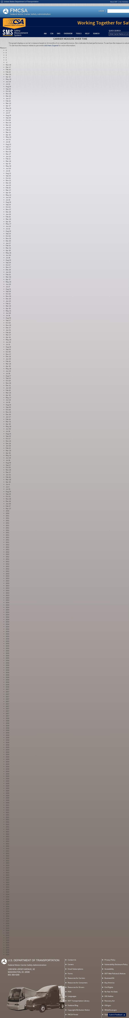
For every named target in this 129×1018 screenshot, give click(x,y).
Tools (78, 33)
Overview (68, 33)
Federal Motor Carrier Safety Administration (27, 965)
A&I (45, 33)
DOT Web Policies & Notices (115, 973)
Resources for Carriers (76, 978)
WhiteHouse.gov (111, 1010)
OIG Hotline (109, 996)
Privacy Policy (110, 960)
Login (101, 11)
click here (47, 45)
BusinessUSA (109, 978)
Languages (72, 996)
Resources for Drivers (76, 987)
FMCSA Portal (73, 1014)
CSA (51, 33)
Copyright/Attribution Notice (79, 1010)
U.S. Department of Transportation (33, 960)
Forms (70, 973)
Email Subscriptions (75, 969)
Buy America (109, 982)
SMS (58, 33)
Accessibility (109, 969)
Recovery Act (110, 1001)
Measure (3, 48)
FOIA (69, 991)
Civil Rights (109, 987)
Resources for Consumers (77, 982)
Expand (55, 45)
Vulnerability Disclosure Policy (116, 964)
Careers (71, 964)
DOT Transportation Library (78, 1001)
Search (96, 33)
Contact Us (72, 960)
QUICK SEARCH (115, 31)
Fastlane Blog (73, 1005)
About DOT (113, 2)
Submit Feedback (117, 1014)
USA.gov (108, 1005)
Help (87, 33)
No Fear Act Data (111, 991)
